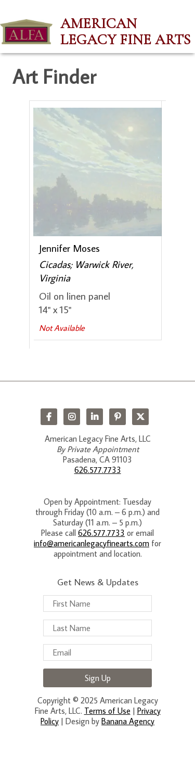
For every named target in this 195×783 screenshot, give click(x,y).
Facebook (49, 416)
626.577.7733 (97, 470)
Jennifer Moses (69, 247)
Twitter (140, 416)
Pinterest (117, 416)
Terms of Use (107, 710)
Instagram (71, 416)
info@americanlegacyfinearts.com (91, 543)
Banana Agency (127, 721)
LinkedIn (94, 416)
